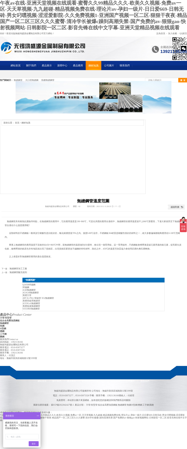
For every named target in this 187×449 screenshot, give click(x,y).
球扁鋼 (26, 287)
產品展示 (47, 65)
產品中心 (16, 314)
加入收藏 (172, 33)
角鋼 (2, 326)
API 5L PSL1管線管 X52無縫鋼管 (38, 298)
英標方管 (27, 295)
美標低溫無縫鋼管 (31, 306)
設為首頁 (160, 33)
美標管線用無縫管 (31, 301)
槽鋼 (2, 331)
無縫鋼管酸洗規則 (18, 272)
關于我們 (31, 65)
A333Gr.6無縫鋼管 (31, 303)
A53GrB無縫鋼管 (31, 292)
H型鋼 (3, 328)
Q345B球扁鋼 (29, 285)
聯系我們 (125, 65)
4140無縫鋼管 (29, 290)
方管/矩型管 (6, 318)
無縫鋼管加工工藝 (18, 268)
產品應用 (78, 65)
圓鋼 (2, 337)
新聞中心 (62, 65)
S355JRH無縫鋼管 (31, 309)
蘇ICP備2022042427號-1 (62, 405)
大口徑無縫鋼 (31, 80)
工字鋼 (3, 334)
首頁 (17, 123)
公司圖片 (109, 65)
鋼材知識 (93, 65)
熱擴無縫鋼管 (47, 80)
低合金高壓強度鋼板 (10, 320)
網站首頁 (16, 65)
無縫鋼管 (18, 80)
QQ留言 (183, 33)
